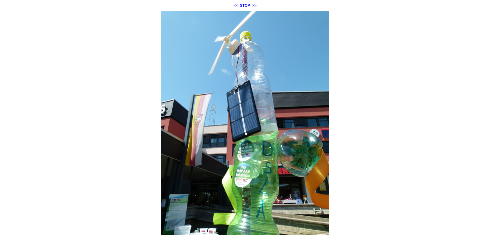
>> (254, 5)
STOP (245, 5)
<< (236, 5)
